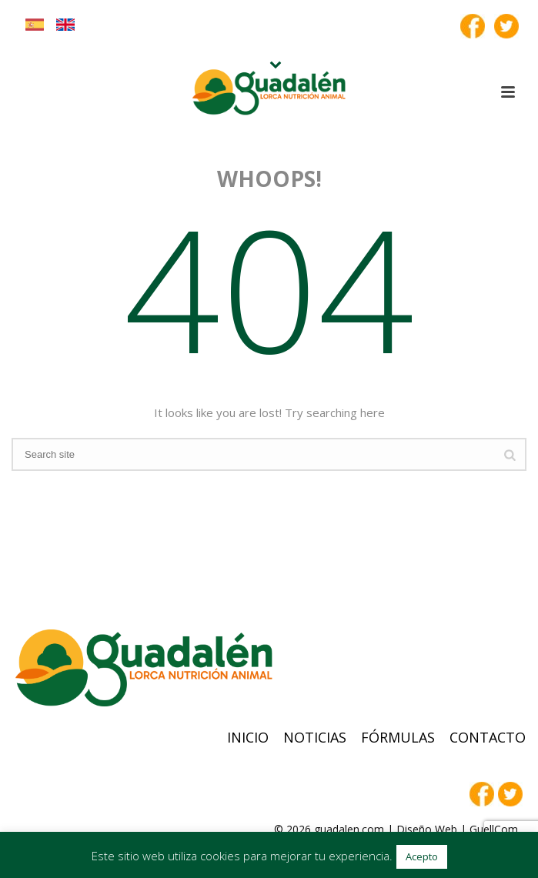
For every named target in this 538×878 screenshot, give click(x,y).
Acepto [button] (422, 856)
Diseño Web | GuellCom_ (459, 829)
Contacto (487, 737)
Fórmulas (398, 737)
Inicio (248, 737)
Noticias (314, 737)
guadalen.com (349, 829)
